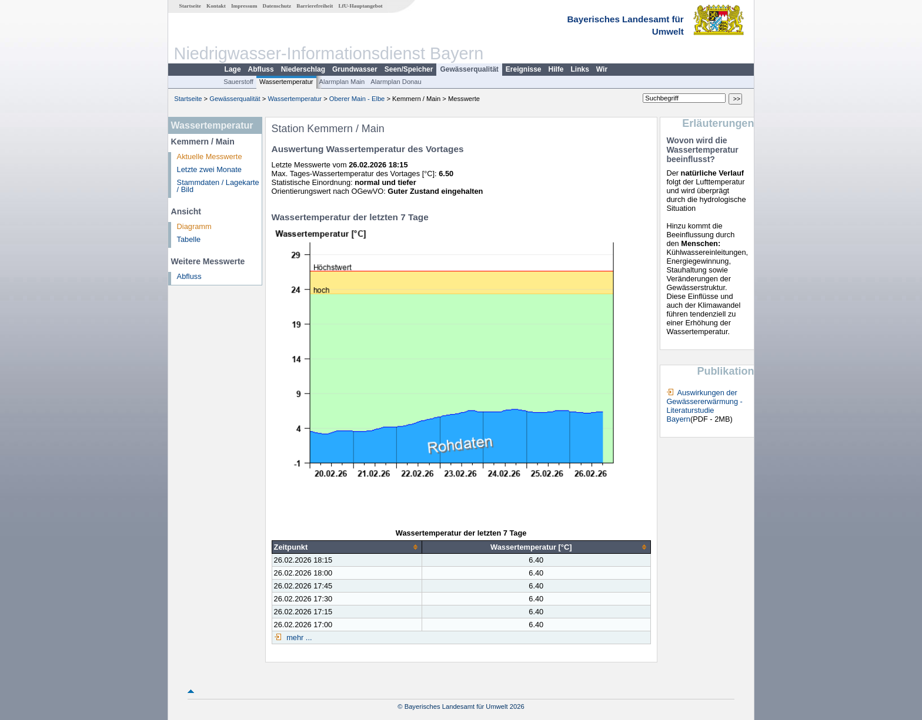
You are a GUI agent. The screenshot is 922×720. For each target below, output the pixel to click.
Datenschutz (277, 6)
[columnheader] (347, 547)
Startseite (190, 6)
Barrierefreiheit (314, 6)
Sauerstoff (238, 81)
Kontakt (216, 6)
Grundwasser (355, 69)
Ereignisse (524, 69)
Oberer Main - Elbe (357, 98)
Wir (601, 69)
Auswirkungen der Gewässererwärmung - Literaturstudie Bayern (704, 405)
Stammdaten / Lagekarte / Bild (218, 186)
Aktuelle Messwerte (209, 156)
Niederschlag (303, 69)
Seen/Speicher (409, 69)
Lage (233, 69)
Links (580, 69)
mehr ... (298, 637)
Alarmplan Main (342, 81)
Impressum (244, 6)
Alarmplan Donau (395, 81)
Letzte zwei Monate (209, 169)
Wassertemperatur (286, 81)
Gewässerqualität (469, 69)
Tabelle (189, 239)
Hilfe (556, 69)
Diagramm (194, 226)
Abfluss (261, 69)
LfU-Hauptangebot (360, 6)
